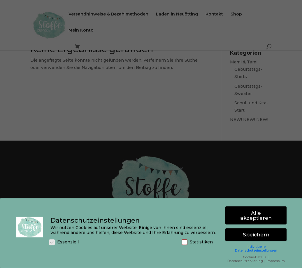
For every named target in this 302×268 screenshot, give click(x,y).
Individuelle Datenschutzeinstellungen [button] (256, 248)
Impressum (276, 260)
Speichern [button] (256, 234)
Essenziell (64, 241)
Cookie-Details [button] (255, 256)
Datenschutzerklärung (245, 260)
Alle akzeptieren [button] (256, 214)
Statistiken (197, 241)
